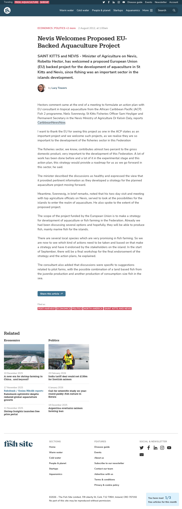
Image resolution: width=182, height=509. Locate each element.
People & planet (101, 10)
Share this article (51, 293)
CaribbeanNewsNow (51, 123)
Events (148, 2)
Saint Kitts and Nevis (118, 308)
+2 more (71, 28)
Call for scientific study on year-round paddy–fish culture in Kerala (67, 394)
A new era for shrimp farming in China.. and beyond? (23, 378)
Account (173, 2)
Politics (59, 28)
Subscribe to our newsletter (109, 463)
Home (52, 447)
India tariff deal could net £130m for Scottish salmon (67, 378)
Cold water (83, 10)
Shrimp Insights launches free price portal (22, 413)
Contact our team (103, 468)
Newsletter (161, 2)
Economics (45, 28)
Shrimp (44, 2)
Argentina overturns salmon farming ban (65, 410)
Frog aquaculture (26, 2)
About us (99, 457)
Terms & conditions (104, 479)
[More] (147, 10)
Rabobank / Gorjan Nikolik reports (23, 391)
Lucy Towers (59, 88)
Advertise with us (103, 474)
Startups (118, 10)
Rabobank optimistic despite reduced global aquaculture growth (21, 397)
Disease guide (134, 2)
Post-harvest (46, 308)
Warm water (66, 10)
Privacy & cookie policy (106, 485)
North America (93, 308)
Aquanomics (133, 10)
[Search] (166, 10)
